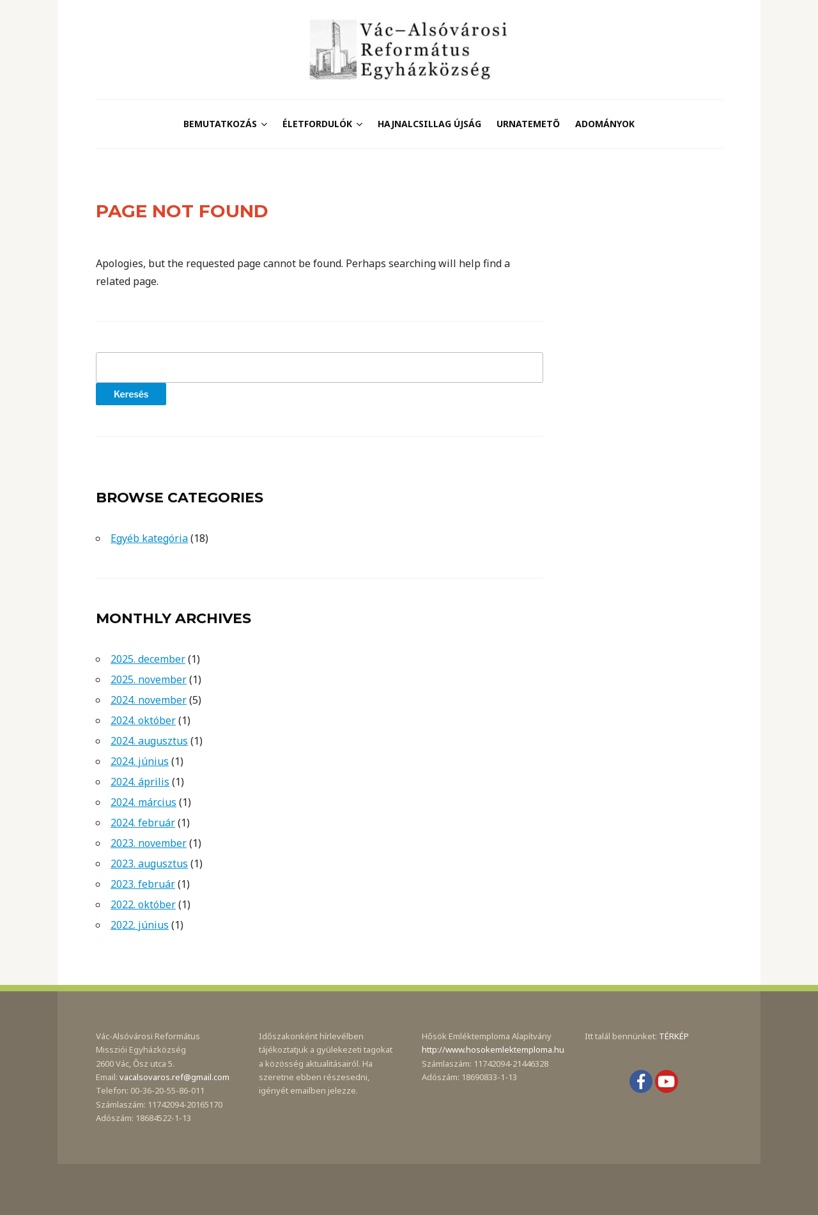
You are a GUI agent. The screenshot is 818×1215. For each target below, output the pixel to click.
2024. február (143, 823)
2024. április (140, 782)
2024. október (143, 720)
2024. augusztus (149, 741)
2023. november (149, 843)
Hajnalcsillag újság (429, 124)
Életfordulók (317, 124)
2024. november (149, 700)
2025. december (148, 659)
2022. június (140, 925)
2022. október (143, 904)
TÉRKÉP (674, 1036)
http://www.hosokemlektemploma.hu (493, 1049)
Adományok (605, 124)
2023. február (143, 884)
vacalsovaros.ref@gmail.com (174, 1077)
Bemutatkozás (220, 124)
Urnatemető (528, 124)
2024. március (143, 802)
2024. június (140, 761)
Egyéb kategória (149, 538)
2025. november (149, 679)
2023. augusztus (149, 863)
